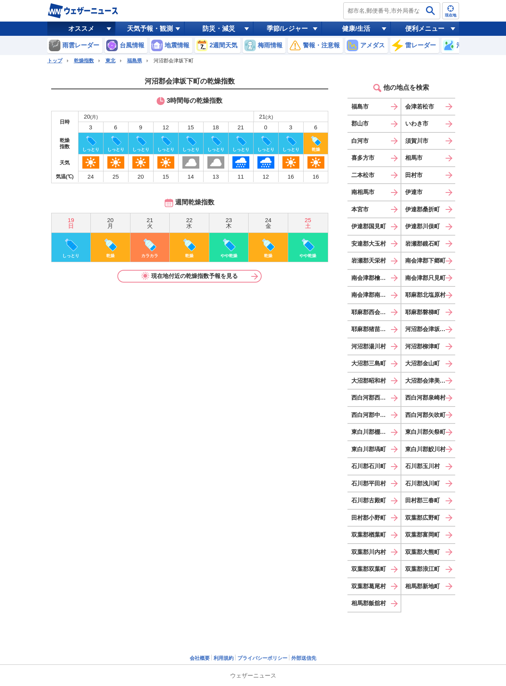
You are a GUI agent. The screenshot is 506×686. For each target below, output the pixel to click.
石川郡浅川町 (422, 483)
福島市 (360, 106)
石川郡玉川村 (422, 466)
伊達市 (414, 192)
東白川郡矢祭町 (425, 431)
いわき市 (416, 123)
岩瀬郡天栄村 (368, 260)
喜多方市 (362, 157)
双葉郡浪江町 (422, 569)
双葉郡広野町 (422, 517)
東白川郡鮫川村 (425, 449)
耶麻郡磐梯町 (422, 312)
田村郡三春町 (422, 500)
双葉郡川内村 (368, 552)
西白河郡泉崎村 (425, 397)
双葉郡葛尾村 (368, 586)
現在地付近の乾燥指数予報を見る (189, 276)
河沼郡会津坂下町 (428, 329)
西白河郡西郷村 (371, 397)
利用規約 (224, 658)
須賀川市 (416, 140)
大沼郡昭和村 (368, 380)
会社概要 (200, 658)
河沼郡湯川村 (368, 346)
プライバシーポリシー (262, 658)
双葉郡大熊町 (422, 552)
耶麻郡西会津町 (371, 312)
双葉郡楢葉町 (368, 534)
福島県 (134, 61)
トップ (54, 61)
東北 (110, 61)
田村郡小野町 (368, 517)
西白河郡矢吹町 (425, 415)
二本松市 (362, 175)
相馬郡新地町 (422, 586)
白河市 (360, 140)
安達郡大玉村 (368, 243)
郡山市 (360, 123)
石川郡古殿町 (368, 500)
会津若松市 (419, 106)
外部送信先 (303, 658)
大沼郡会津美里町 (428, 380)
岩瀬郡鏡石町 (422, 243)
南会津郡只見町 (425, 277)
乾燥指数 (84, 61)
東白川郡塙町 (368, 449)
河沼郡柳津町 (422, 346)
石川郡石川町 (368, 466)
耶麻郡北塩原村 (425, 294)
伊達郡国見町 (368, 226)
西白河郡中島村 (371, 415)
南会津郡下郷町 (425, 260)
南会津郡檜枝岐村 (374, 277)
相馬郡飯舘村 (368, 603)
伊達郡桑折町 (422, 209)
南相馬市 (362, 192)
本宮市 (360, 209)
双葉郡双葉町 (368, 569)
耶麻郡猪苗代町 (371, 329)
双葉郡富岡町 (422, 534)
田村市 (414, 175)
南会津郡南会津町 (374, 294)
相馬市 (414, 157)
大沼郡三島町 (368, 363)
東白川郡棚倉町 (371, 431)
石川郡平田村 (368, 483)
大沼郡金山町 (422, 363)
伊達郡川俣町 (422, 226)
